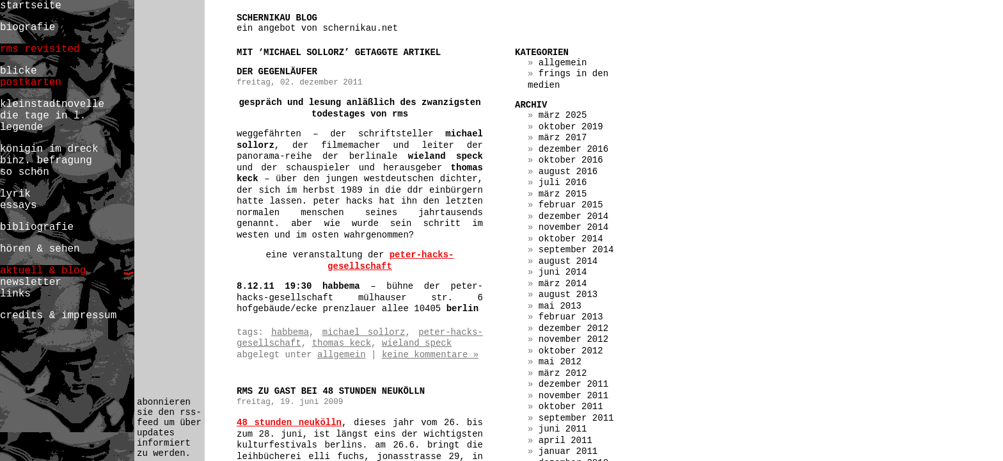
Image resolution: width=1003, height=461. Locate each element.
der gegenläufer (277, 72)
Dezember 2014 (573, 216)
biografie (27, 27)
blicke (18, 71)
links (15, 294)
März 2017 (563, 138)
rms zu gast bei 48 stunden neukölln (331, 391)
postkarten (30, 82)
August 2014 (568, 261)
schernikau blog (277, 18)
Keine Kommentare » (430, 355)
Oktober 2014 (571, 239)
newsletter (30, 282)
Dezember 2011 (573, 384)
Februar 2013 (571, 317)
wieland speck (417, 343)
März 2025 (563, 115)
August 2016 (568, 171)
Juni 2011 (563, 429)
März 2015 (563, 194)
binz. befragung (46, 160)
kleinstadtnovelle (52, 104)
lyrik (15, 194)
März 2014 (563, 284)
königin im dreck (49, 149)
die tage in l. (43, 116)
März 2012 (563, 373)
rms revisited (40, 49)
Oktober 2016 (571, 160)
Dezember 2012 (573, 328)
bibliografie (37, 227)
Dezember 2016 (573, 149)
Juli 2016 (563, 182)
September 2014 (576, 250)
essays (18, 205)
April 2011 (565, 440)
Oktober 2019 (571, 127)
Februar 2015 (571, 205)
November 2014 (573, 227)
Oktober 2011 (571, 406)
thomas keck (341, 343)
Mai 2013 (560, 306)
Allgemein (341, 355)
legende (21, 127)
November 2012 (573, 339)
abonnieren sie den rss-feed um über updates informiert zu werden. (169, 427)
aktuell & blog (43, 271)
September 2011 (576, 418)
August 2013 (568, 294)
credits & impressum (58, 315)
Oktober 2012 (571, 351)
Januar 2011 (568, 451)
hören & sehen (40, 249)
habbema (290, 332)
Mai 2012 (560, 362)
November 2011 (573, 396)
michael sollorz (364, 332)
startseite (30, 6)
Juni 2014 (563, 272)
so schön (24, 172)
